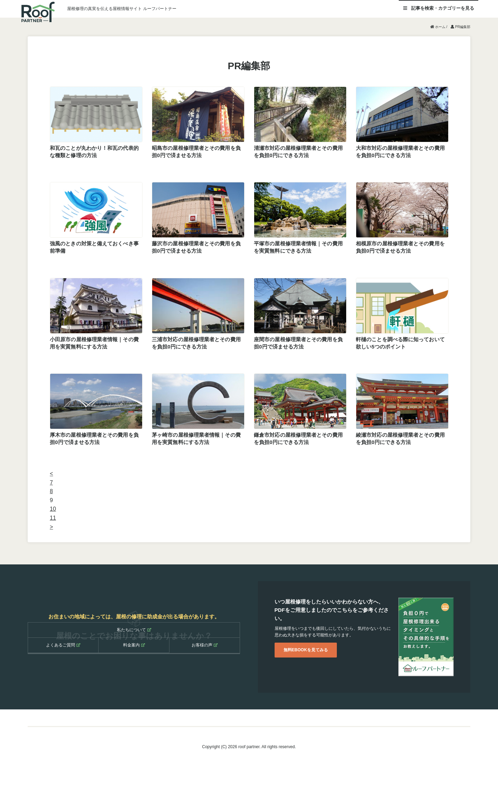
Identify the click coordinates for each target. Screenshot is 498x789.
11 (53, 518)
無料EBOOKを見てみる (306, 649)
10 (53, 509)
